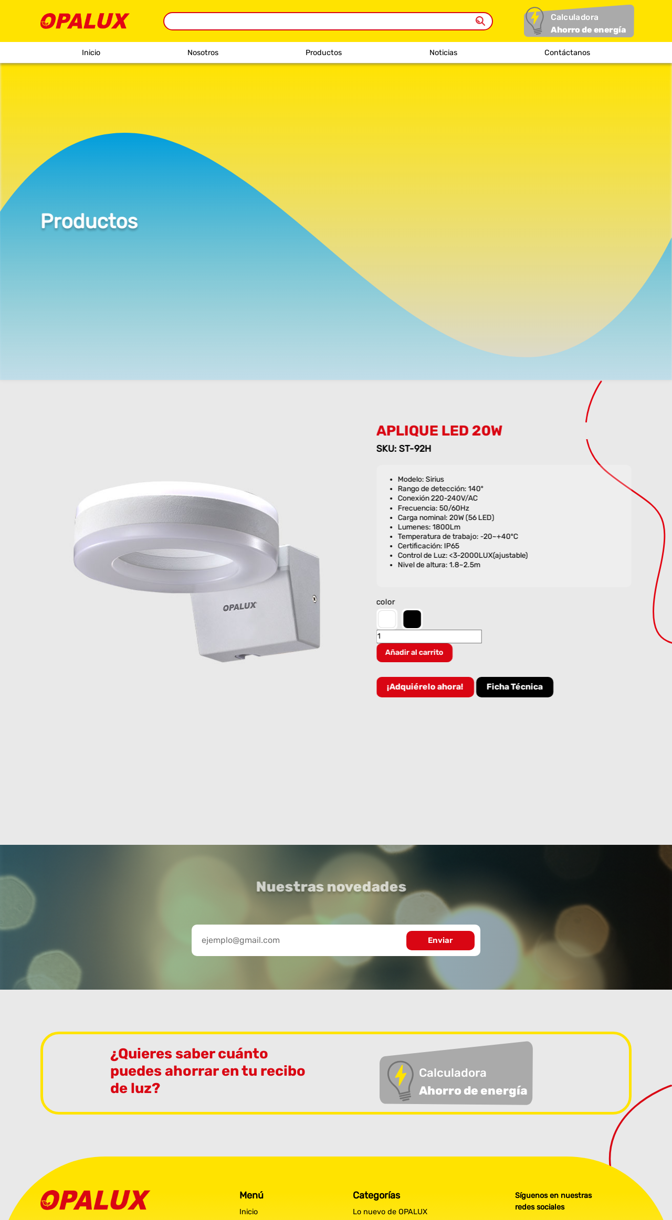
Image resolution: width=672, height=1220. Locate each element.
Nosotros (202, 52)
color (387, 602)
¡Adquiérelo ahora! (426, 687)
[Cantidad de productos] (431, 636)
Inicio (91, 52)
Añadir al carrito (416, 652)
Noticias (443, 52)
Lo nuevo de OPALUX (390, 1211)
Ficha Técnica (516, 687)
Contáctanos (567, 52)
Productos (324, 52)
